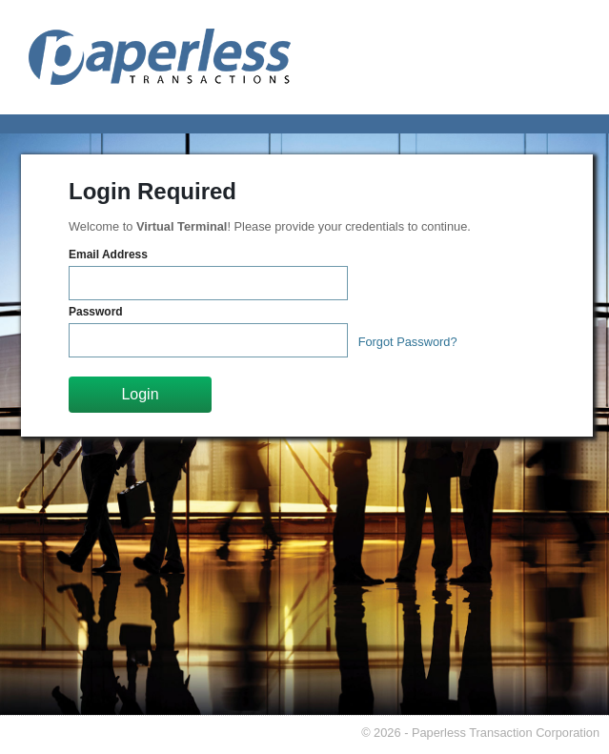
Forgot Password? (407, 342)
